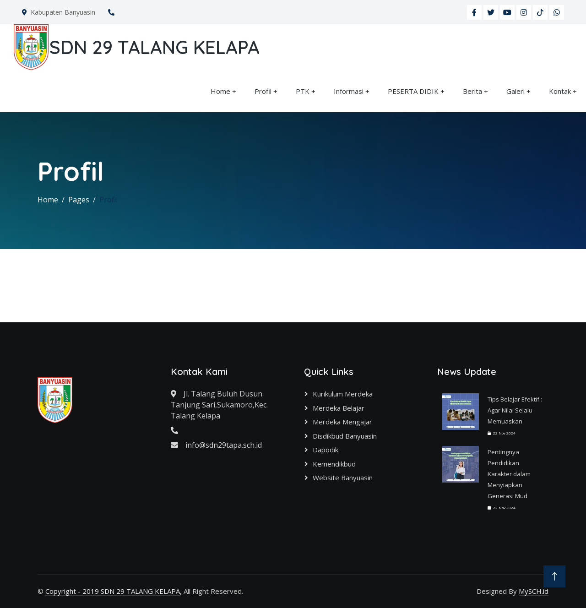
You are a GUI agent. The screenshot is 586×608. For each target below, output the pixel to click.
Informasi (349, 91)
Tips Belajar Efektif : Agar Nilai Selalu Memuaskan (515, 410)
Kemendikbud (334, 463)
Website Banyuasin (343, 477)
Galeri (515, 91)
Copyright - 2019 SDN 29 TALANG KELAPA (112, 591)
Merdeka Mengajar (342, 421)
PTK (302, 91)
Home (220, 91)
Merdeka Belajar (338, 408)
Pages (78, 200)
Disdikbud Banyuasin (345, 435)
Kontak (560, 91)
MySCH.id (533, 591)
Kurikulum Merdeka (343, 393)
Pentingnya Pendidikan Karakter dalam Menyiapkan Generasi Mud (509, 474)
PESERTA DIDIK (413, 91)
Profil (263, 91)
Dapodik (325, 449)
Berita (472, 91)
